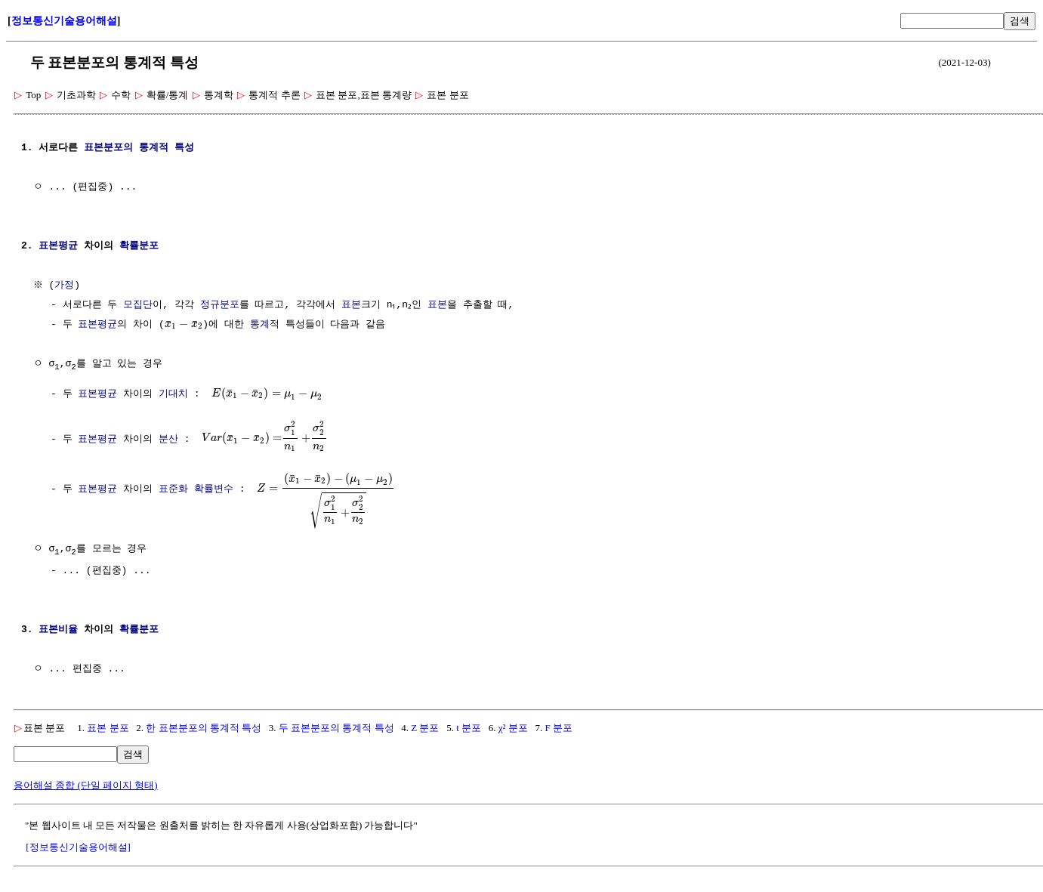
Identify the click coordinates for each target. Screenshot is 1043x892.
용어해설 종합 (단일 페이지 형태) (86, 786)
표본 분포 (107, 729)
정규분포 (219, 305)
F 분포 (558, 729)
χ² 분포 (513, 729)
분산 (168, 438)
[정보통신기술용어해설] (78, 848)
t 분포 (468, 729)
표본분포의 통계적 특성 (139, 148)
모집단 (138, 305)
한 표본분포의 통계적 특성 (203, 729)
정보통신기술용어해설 (64, 20)
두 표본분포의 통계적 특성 (336, 729)
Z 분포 (425, 729)
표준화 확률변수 (196, 488)
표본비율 (58, 631)
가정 (66, 285)
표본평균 (58, 246)
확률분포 (139, 246)
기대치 (173, 393)
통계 (260, 325)
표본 (351, 305)
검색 (1019, 20)
